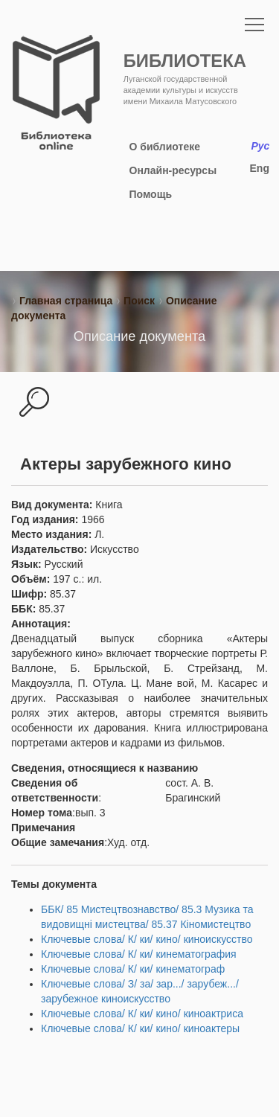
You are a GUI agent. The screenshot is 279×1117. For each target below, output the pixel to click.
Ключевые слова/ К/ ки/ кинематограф (133, 969)
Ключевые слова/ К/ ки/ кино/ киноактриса (142, 1014)
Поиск (139, 301)
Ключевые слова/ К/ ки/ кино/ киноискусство (147, 939)
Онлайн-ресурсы (173, 170)
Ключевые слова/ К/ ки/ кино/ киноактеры (140, 1028)
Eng (259, 168)
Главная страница (65, 301)
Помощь (151, 194)
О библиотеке (164, 147)
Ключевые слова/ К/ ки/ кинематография (139, 954)
